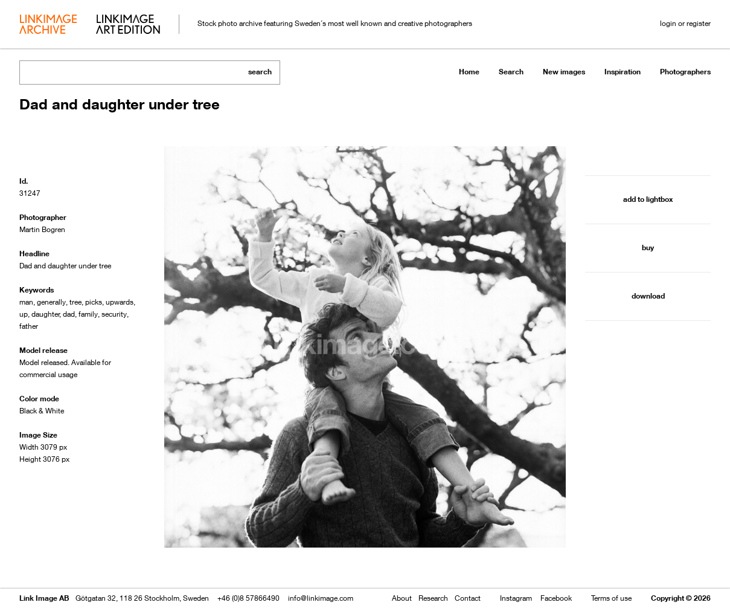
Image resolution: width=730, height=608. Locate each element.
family (88, 314)
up (23, 314)
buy (648, 247)
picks (93, 301)
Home (469, 71)
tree (75, 301)
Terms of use (611, 598)
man (26, 301)
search (260, 71)
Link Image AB (44, 598)
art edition (128, 25)
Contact (468, 598)
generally (51, 301)
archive (48, 25)
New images (564, 71)
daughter (45, 314)
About (402, 598)
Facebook (556, 598)
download (648, 295)
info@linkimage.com (320, 598)
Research (433, 598)
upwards (119, 301)
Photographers (685, 71)
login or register (685, 23)
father (28, 326)
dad (69, 314)
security (114, 314)
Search (511, 71)
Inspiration (622, 71)
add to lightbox (648, 199)
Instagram (516, 598)
